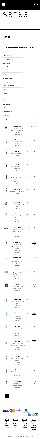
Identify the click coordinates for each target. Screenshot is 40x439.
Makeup (6, 423)
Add (34, 128)
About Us (24, 420)
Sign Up (25, 425)
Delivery (34, 429)
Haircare (6, 425)
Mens (7, 427)
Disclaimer (34, 427)
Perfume (15, 423)
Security (25, 427)
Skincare (15, 425)
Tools (16, 427)
